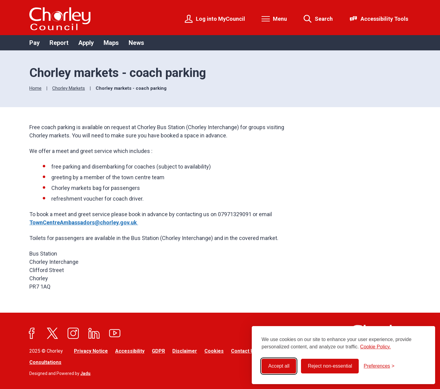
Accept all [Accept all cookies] (278, 366)
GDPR (158, 351)
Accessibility (130, 351)
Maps (111, 42)
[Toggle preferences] (379, 366)
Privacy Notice (91, 351)
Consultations (45, 362)
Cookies (214, 351)
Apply (86, 42)
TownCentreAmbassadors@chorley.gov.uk (83, 222)
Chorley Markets (68, 88)
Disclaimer (184, 351)
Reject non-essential (330, 366)
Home (35, 88)
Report (59, 42)
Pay (34, 42)
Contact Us (244, 351)
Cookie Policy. (375, 346)
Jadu (85, 373)
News (136, 42)
